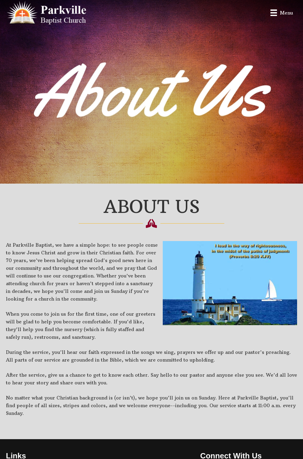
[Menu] (281, 12)
